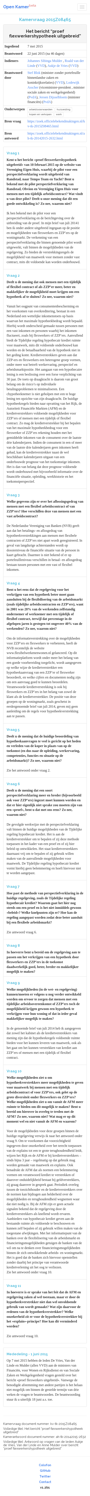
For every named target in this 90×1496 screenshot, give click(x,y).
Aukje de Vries (57, 65)
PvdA (32, 97)
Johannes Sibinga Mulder (45, 61)
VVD (41, 65)
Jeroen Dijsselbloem (53, 97)
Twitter (45, 1476)
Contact (45, 1482)
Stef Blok (34, 73)
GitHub (45, 1470)
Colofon (45, 1465)
